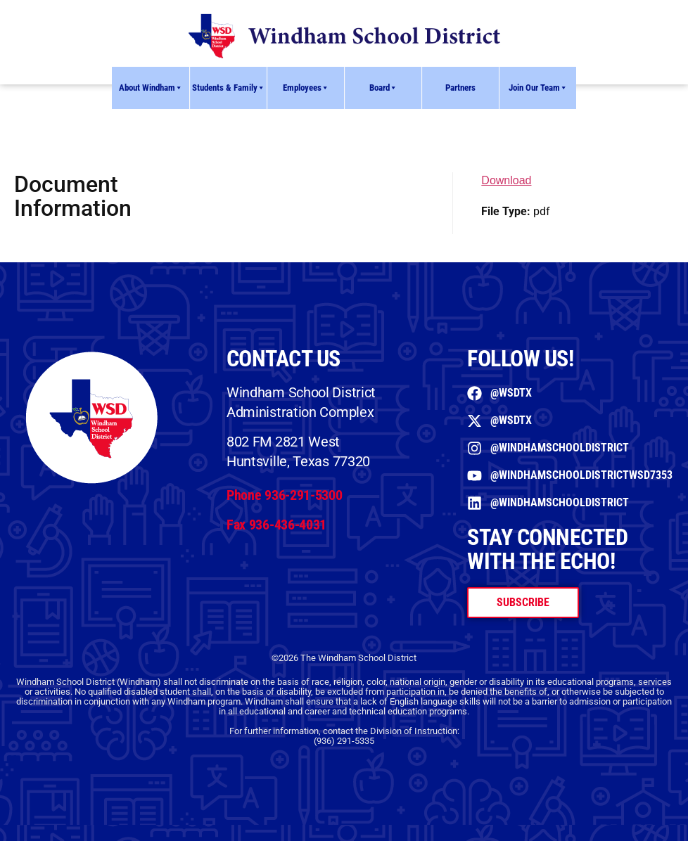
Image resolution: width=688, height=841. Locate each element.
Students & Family (228, 88)
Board (383, 88)
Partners (460, 87)
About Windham (151, 88)
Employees (306, 88)
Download (506, 180)
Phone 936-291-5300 (285, 495)
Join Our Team (538, 88)
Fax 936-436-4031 (276, 524)
